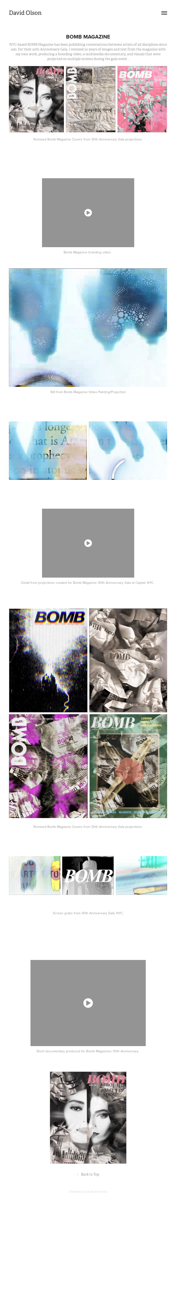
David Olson (25, 13)
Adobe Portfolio (96, 1192)
